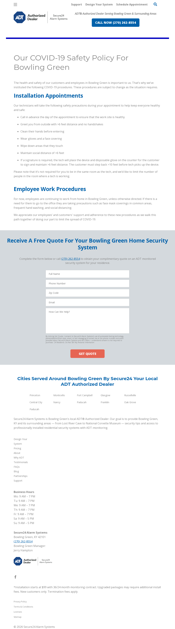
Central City (36, 402)
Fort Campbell (84, 395)
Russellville (130, 395)
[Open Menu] (15, 4)
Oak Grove (130, 402)
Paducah (81, 402)
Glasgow (105, 395)
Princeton (35, 395)
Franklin (105, 402)
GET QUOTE (87, 354)
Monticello (59, 395)
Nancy (56, 402)
